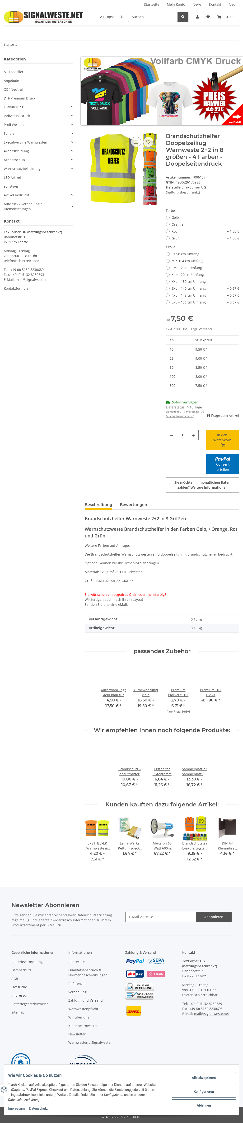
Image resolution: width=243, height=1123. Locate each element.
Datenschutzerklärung (94, 915)
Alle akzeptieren (200, 1079)
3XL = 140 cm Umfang (205, 288)
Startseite (151, 4)
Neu (232, 4)
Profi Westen (14, 124)
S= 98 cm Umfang (185, 254)
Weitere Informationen (209, 487)
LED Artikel (12, 177)
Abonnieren (213, 916)
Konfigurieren (200, 1092)
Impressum (20, 995)
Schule (9, 133)
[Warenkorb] (226, 17)
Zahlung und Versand (85, 1000)
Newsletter (77, 1034)
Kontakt (215, 4)
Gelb (175, 217)
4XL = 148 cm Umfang (205, 295)
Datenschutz (21, 970)
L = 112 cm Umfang (187, 267)
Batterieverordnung (27, 961)
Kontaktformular (17, 288)
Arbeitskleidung (16, 151)
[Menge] (182, 435)
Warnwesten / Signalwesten (90, 1042)
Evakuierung (13, 107)
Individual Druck (17, 116)
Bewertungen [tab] (133, 504)
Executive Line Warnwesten (25, 142)
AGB (14, 978)
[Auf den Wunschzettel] (148, 142)
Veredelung (77, 992)
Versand (205, 329)
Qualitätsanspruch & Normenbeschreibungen (87, 972)
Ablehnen (200, 1104)
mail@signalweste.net (33, 279)
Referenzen (77, 983)
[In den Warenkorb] (88, 130)
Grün (205, 238)
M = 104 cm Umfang (187, 260)
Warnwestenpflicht (83, 1009)
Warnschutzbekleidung (22, 168)
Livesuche (19, 987)
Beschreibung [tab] (98, 504)
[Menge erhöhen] (193, 435)
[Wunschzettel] (208, 17)
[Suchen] (153, 17)
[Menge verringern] (171, 435)
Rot (205, 231)
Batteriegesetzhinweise (29, 1004)
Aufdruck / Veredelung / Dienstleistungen (23, 206)
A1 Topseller (13, 72)
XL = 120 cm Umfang (188, 274)
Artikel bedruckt (16, 195)
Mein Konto (176, 4)
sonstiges (11, 186)
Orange (177, 224)
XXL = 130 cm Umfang (189, 281)
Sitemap (17, 1012)
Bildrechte (76, 961)
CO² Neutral (13, 89)
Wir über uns (78, 1017)
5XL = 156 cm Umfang (205, 302)
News (197, 4)
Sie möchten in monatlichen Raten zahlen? (202, 485)
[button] (197, 17)
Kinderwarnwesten (83, 1026)
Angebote (11, 80)
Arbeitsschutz (15, 160)
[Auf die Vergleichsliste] (136, 142)
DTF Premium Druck (19, 98)
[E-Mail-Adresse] (160, 917)
